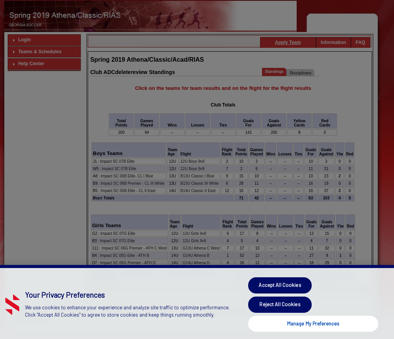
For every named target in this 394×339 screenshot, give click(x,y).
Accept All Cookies (280, 299)
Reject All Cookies (279, 318)
